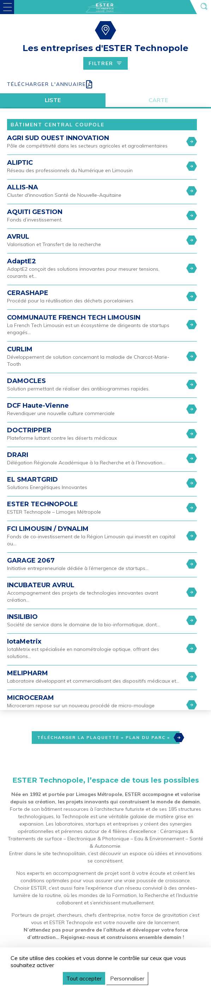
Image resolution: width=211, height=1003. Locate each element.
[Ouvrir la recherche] (204, 7)
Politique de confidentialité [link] (44, 991)
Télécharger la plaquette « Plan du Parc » (108, 737)
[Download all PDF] (105, 84)
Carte (158, 100)
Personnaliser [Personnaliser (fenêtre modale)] (127, 978)
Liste (53, 100)
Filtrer (105, 63)
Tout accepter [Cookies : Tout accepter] (84, 978)
